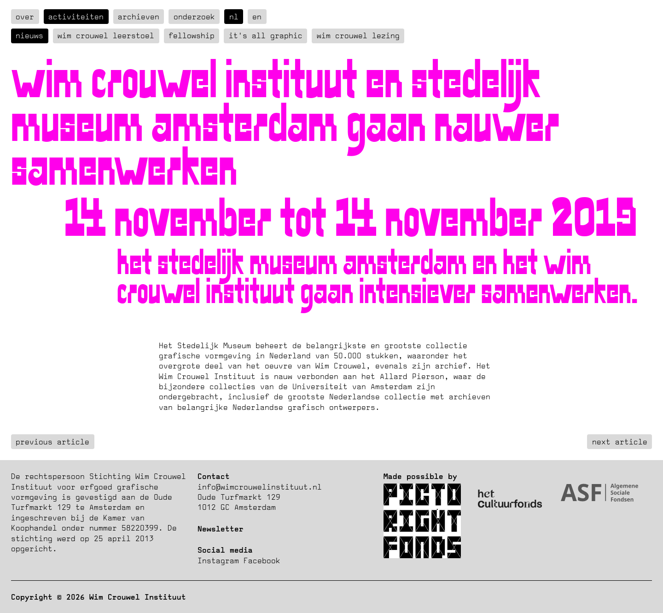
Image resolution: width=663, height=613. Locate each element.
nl (233, 16)
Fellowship (192, 35)
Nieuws (29, 35)
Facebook (262, 560)
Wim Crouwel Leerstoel (106, 35)
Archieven (138, 16)
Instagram (218, 560)
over (25, 16)
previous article (52, 441)
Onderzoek (194, 16)
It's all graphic (265, 35)
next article (619, 441)
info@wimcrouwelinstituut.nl (260, 486)
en (257, 16)
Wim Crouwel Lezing (358, 35)
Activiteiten (76, 16)
